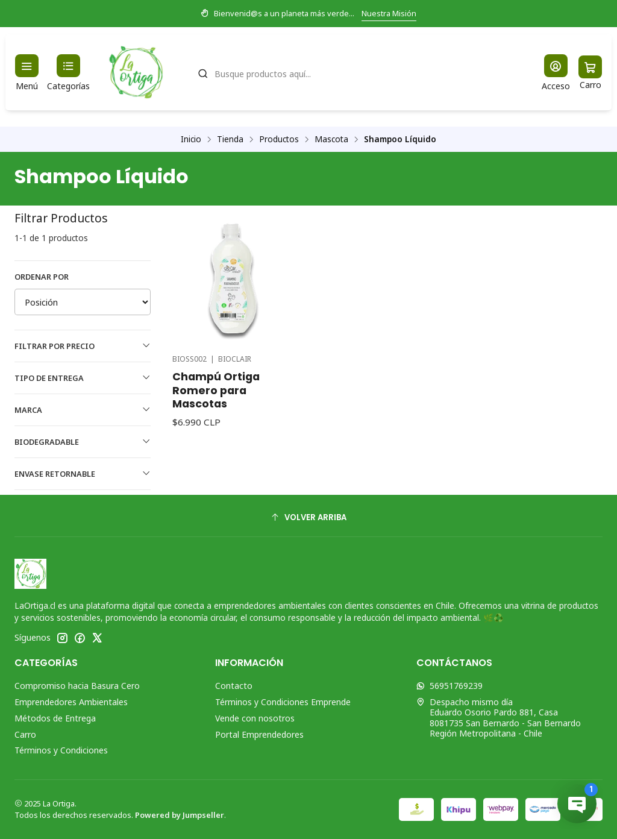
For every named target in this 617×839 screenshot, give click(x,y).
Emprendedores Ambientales (71, 702)
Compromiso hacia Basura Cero (77, 685)
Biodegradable (82, 441)
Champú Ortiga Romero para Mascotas (216, 389)
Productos (279, 139)
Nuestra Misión (389, 13)
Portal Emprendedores (259, 734)
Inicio (191, 139)
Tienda (230, 139)
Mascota (331, 139)
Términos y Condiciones (61, 750)
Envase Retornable (82, 473)
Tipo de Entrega (82, 377)
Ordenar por (41, 276)
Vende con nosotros (255, 718)
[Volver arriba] (308, 517)
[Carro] (590, 72)
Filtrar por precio (82, 346)
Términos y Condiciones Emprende (283, 702)
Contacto (233, 685)
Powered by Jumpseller (179, 814)
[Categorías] (68, 73)
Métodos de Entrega (55, 718)
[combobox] (357, 72)
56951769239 (449, 685)
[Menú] (27, 73)
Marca (82, 409)
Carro (25, 734)
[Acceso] (555, 73)
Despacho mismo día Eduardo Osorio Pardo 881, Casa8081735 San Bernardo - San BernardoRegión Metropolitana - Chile (498, 718)
